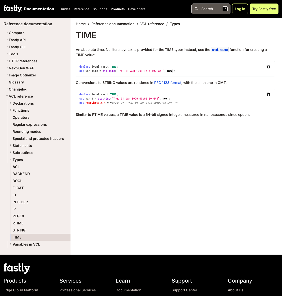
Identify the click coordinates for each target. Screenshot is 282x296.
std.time (220, 49)
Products (118, 9)
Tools (11, 54)
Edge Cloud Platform (21, 290)
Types (16, 159)
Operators (21, 117)
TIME (17, 237)
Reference (81, 9)
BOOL (17, 181)
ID (14, 195)
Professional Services (77, 290)
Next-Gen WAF (19, 68)
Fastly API (15, 40)
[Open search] (210, 9)
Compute (14, 33)
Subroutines (21, 152)
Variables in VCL (24, 244)
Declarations (21, 103)
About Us (235, 290)
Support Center (184, 290)
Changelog (16, 89)
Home (81, 24)
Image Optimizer (20, 75)
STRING (19, 230)
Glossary (16, 82)
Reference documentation (113, 24)
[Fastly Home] (13, 8)
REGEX (18, 216)
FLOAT (18, 188)
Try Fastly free (264, 9)
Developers (136, 9)
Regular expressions (30, 124)
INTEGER (20, 202)
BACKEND (21, 174)
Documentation (128, 290)
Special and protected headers (38, 138)
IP (14, 209)
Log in (240, 9)
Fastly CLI (15, 47)
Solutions (100, 9)
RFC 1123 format (167, 82)
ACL (16, 167)
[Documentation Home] (38, 8)
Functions (19, 110)
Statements (20, 145)
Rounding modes (27, 131)
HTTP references (21, 61)
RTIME (18, 223)
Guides (64, 9)
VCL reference (19, 96)
